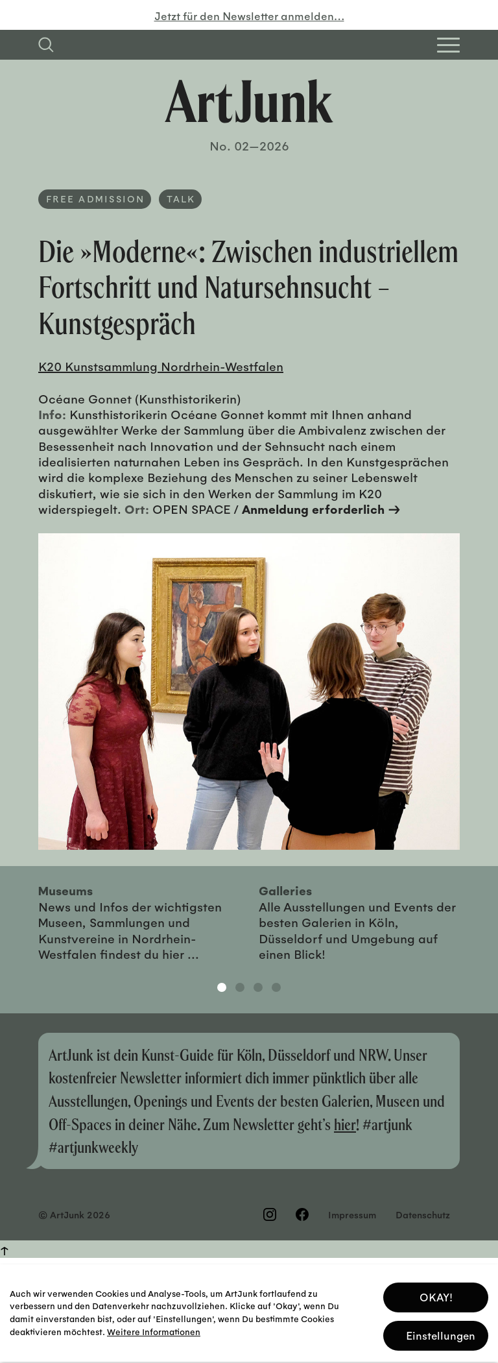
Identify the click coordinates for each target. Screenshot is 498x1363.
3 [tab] (258, 987)
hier (345, 1124)
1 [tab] (221, 987)
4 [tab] (276, 987)
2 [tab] (239, 987)
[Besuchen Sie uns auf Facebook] (302, 1214)
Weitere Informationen (153, 1327)
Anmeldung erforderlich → (321, 508)
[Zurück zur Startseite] (249, 101)
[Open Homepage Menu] (448, 45)
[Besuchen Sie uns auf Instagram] (269, 1214)
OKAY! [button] (436, 1293)
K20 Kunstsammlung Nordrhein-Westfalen (160, 366)
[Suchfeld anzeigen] (46, 45)
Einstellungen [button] (440, 1331)
